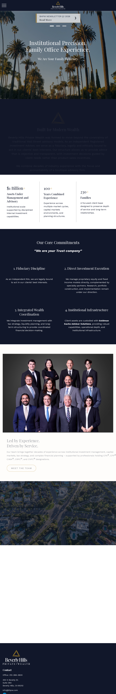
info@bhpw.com (10, 690)
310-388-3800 (16, 675)
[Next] (76, 17)
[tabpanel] (58, 18)
